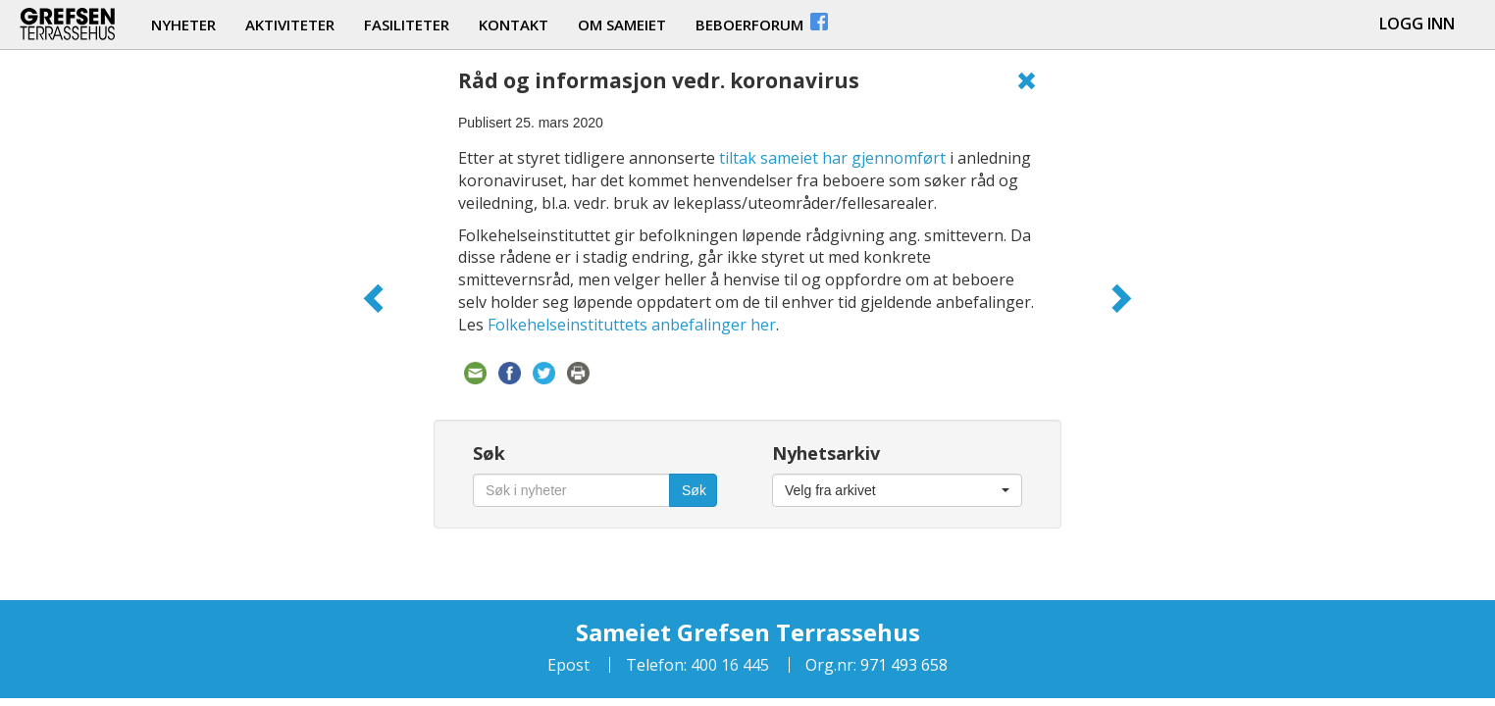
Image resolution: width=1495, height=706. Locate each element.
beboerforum (763, 22)
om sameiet (622, 24)
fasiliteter (406, 24)
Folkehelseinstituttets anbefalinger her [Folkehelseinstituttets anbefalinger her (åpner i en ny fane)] (632, 324)
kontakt (513, 24)
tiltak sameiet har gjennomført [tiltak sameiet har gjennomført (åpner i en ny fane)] (832, 158)
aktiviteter (290, 24)
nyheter (183, 24)
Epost (568, 665)
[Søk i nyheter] (571, 490)
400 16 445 (728, 665)
